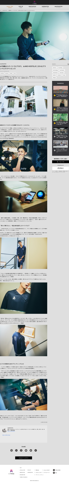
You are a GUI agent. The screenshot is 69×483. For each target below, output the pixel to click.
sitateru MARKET (47, 470)
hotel (15, 73)
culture (59, 75)
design (11, 73)
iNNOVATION (22, 472)
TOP (0, 10)
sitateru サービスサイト (25, 458)
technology (55, 70)
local (64, 75)
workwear (62, 70)
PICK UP (29, 470)
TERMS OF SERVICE (23, 477)
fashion (54, 67)
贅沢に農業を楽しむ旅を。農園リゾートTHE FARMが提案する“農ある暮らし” (62, 123)
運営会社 (37, 470)
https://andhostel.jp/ (11, 431)
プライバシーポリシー (40, 474)
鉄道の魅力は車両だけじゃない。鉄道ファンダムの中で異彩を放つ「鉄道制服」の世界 (62, 136)
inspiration (55, 72)
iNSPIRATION (30, 472)
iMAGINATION (4, 10)
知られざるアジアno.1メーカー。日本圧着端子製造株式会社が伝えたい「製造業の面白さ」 (62, 95)
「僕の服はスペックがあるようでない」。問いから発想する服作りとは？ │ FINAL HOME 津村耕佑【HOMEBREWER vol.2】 (62, 109)
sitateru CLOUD (39, 472)
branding (2, 73)
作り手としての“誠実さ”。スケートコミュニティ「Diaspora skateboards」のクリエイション (62, 150)
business (6, 73)
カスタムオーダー (47, 472)
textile (54, 75)
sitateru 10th (22, 470)
